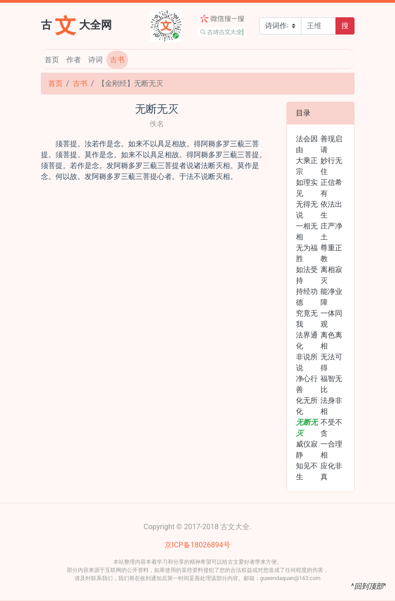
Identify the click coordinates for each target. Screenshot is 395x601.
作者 (73, 59)
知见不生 (307, 471)
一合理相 (331, 449)
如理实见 (307, 188)
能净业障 (331, 297)
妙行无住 (331, 166)
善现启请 (331, 144)
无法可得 (331, 362)
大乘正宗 (307, 166)
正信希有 (331, 188)
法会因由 (307, 144)
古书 (117, 59)
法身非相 (331, 406)
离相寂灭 (331, 275)
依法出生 (331, 209)
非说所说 (307, 362)
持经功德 (307, 297)
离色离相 (331, 340)
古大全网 (76, 24)
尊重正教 (331, 253)
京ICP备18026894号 (197, 545)
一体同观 (331, 318)
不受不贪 (331, 427)
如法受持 (307, 275)
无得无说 (307, 209)
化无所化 (307, 406)
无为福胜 (307, 253)
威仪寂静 (307, 449)
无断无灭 (307, 427)
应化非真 (331, 471)
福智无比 (331, 384)
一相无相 (307, 231)
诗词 (95, 59)
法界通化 (307, 340)
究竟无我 (307, 318)
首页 (52, 59)
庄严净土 (331, 231)
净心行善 (307, 384)
